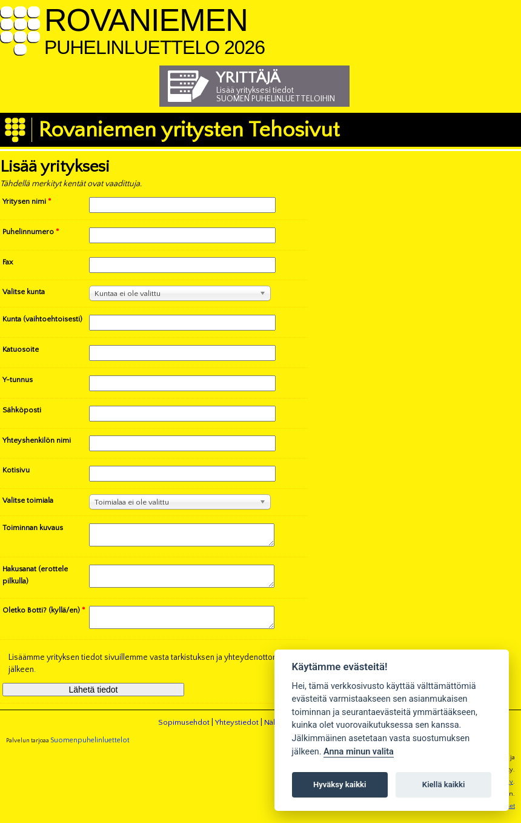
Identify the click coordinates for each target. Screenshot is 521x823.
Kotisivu (16, 470)
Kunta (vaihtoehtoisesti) (42, 319)
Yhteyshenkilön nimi (36, 440)
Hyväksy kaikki (339, 784)
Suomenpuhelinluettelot (90, 751)
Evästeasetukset (491, 817)
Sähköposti (21, 410)
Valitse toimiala (27, 500)
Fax (7, 262)
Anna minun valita (359, 752)
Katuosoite (20, 349)
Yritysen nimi (26, 201)
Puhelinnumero (30, 231)
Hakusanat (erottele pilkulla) (35, 578)
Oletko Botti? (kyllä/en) (43, 617)
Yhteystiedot (237, 733)
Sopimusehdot (184, 733)
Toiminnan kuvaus (32, 527)
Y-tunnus (17, 379)
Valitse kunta (23, 291)
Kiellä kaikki (443, 784)
